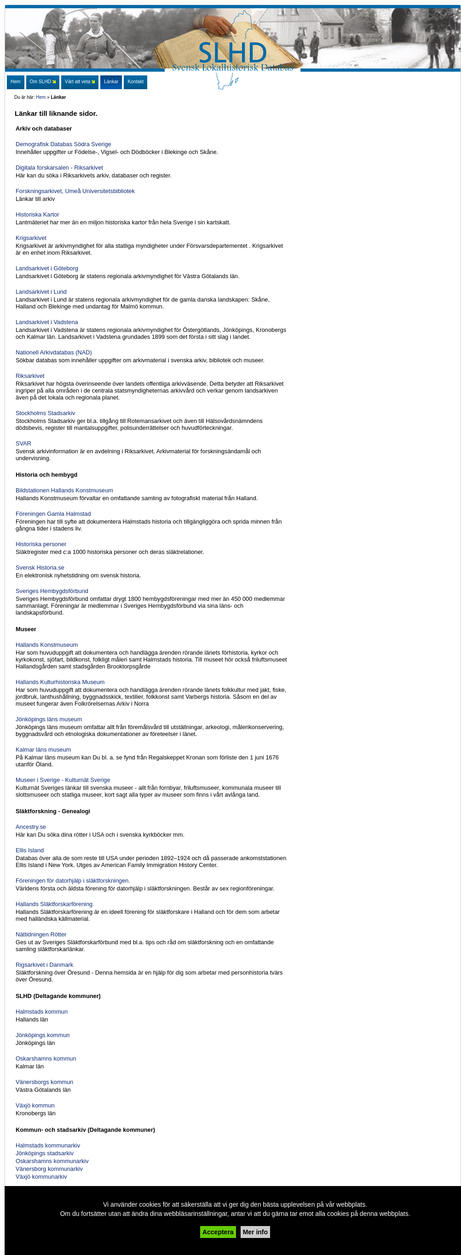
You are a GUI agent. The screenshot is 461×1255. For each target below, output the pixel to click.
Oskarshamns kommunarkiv (52, 1161)
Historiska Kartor (37, 214)
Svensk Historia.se (40, 567)
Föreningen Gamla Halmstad (53, 513)
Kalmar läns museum (43, 749)
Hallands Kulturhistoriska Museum (60, 682)
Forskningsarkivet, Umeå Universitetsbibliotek (75, 191)
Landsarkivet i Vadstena (47, 322)
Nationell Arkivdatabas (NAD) (54, 352)
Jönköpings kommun (42, 1035)
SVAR (23, 443)
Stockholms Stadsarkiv (45, 413)
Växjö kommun (35, 1105)
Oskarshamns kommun (46, 1058)
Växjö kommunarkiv (41, 1176)
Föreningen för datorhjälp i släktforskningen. (73, 880)
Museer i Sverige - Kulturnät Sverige (63, 779)
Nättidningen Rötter (41, 934)
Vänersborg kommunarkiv (49, 1168)
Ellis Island (30, 850)
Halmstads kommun (42, 1011)
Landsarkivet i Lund (41, 291)
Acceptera (218, 1232)
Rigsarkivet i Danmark (44, 964)
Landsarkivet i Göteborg (47, 268)
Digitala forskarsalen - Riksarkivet (59, 167)
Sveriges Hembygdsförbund (52, 591)
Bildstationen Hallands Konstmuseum (64, 490)
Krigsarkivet (31, 237)
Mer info (255, 1232)
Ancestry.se (31, 826)
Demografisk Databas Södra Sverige (63, 144)
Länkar (111, 81)
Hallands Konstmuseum (47, 644)
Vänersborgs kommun (44, 1081)
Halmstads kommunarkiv (48, 1145)
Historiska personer (41, 544)
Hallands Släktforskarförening (54, 904)
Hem (41, 97)
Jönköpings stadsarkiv (45, 1153)
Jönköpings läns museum (49, 719)
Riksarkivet (30, 375)
